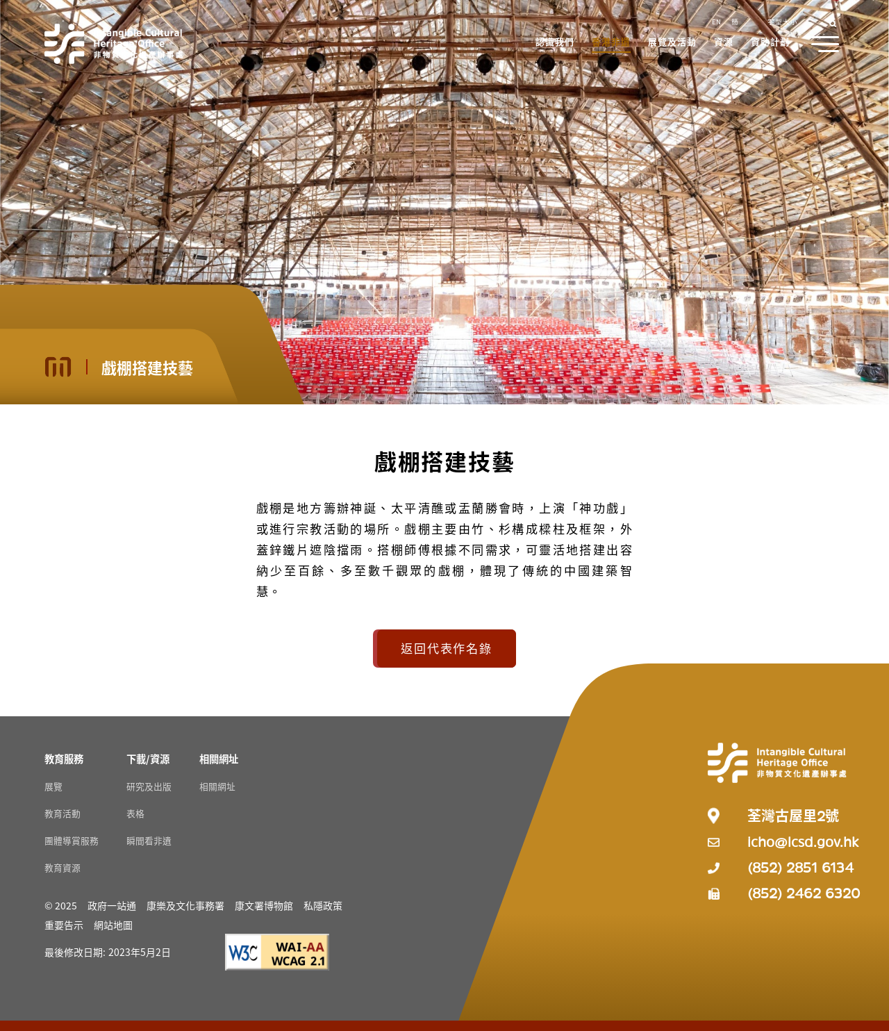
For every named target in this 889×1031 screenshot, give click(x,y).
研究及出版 (149, 786)
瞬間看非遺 (149, 840)
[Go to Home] (113, 44)
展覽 (53, 786)
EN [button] (716, 21)
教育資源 (62, 867)
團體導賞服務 (71, 840)
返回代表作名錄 (446, 648)
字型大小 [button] (782, 21)
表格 (135, 813)
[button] (555, 43)
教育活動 (62, 813)
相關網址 (217, 786)
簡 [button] (734, 21)
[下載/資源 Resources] (147, 758)
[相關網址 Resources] (218, 758)
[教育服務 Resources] (63, 758)
